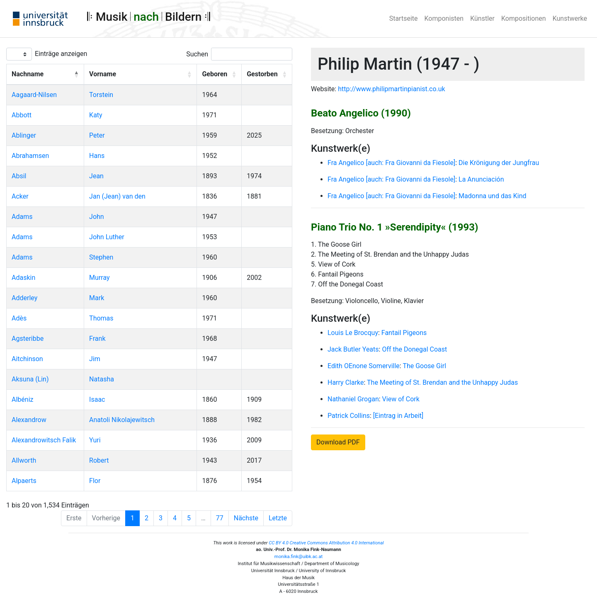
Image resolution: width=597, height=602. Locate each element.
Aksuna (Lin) (30, 379)
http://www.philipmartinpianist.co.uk (391, 89)
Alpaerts (24, 481)
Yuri (94, 440)
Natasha (101, 379)
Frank (97, 338)
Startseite (403, 18)
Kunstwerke (570, 18)
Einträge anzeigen (61, 54)
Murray (99, 278)
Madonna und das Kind (493, 196)
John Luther (106, 237)
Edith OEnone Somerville (364, 366)
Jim (94, 359)
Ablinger (24, 135)
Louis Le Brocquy (353, 333)
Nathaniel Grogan (353, 399)
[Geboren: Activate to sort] (219, 74)
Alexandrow (29, 420)
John (96, 217)
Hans (96, 156)
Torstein (101, 95)
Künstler (482, 18)
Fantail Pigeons (404, 333)
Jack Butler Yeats (353, 349)
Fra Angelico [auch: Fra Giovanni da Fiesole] (391, 163)
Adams (22, 217)
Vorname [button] (102, 74)
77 (219, 518)
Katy (95, 115)
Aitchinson (27, 359)
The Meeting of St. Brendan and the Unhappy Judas (442, 382)
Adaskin (23, 278)
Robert (99, 460)
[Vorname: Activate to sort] (140, 74)
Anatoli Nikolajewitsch (122, 420)
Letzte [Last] (278, 518)
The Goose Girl (424, 366)
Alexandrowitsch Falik (44, 440)
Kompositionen (523, 18)
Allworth (24, 460)
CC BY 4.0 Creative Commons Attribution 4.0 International (326, 543)
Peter (97, 135)
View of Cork (401, 399)
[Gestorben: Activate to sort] (267, 74)
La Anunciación (481, 179)
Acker (20, 196)
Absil (19, 176)
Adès (19, 318)
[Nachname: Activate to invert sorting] (45, 74)
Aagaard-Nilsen (34, 95)
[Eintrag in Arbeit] (398, 416)
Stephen (101, 257)
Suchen (197, 54)
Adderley (24, 298)
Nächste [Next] (246, 518)
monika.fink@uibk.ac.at (298, 556)
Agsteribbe (28, 338)
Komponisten (444, 18)
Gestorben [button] (262, 74)
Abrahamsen (30, 156)
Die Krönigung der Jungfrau (499, 163)
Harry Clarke (346, 382)
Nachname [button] (28, 74)
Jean (96, 176)
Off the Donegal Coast (414, 349)
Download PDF (338, 442)
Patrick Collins (349, 416)
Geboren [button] (214, 74)
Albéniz (22, 399)
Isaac (97, 399)
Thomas (101, 318)
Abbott (22, 115)
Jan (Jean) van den (117, 196)
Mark (96, 298)
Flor (94, 481)
